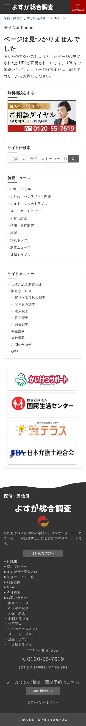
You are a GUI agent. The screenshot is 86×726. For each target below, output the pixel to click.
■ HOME (10, 561)
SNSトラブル (20, 189)
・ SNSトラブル (16, 618)
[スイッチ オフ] (78, 7)
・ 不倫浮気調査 (16, 608)
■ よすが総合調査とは (20, 572)
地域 (13, 233)
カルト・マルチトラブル (29, 203)
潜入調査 (21, 311)
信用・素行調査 (22, 225)
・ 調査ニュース (16, 603)
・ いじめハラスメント (21, 629)
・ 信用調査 (13, 624)
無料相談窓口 (43, 691)
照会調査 (21, 324)
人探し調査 (18, 218)
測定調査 (21, 318)
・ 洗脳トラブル (16, 639)
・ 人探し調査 (14, 613)
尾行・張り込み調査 (30, 297)
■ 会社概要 (12, 592)
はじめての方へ (43, 553)
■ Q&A (9, 587)
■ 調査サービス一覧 (19, 577)
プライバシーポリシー (43, 702)
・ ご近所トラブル (18, 644)
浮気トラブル (20, 240)
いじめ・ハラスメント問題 (30, 196)
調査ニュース (20, 247)
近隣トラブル (20, 255)
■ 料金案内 (12, 582)
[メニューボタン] (7, 6)
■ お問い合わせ (15, 598)
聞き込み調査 (25, 304)
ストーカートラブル (25, 211)
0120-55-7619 (45, 659)
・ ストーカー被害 (18, 634)
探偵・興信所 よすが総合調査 (48, 719)
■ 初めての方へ (15, 566)
